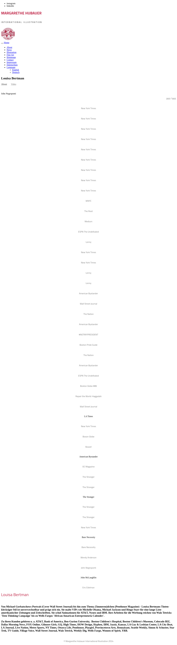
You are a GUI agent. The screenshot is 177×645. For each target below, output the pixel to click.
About (9, 47)
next (174, 98)
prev (168, 98)
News (9, 50)
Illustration (11, 52)
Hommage (11, 57)
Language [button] (11, 67)
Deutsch (15, 72)
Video (13, 84)
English (15, 70)
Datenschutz (12, 65)
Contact (10, 60)
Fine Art (10, 55)
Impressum (11, 62)
